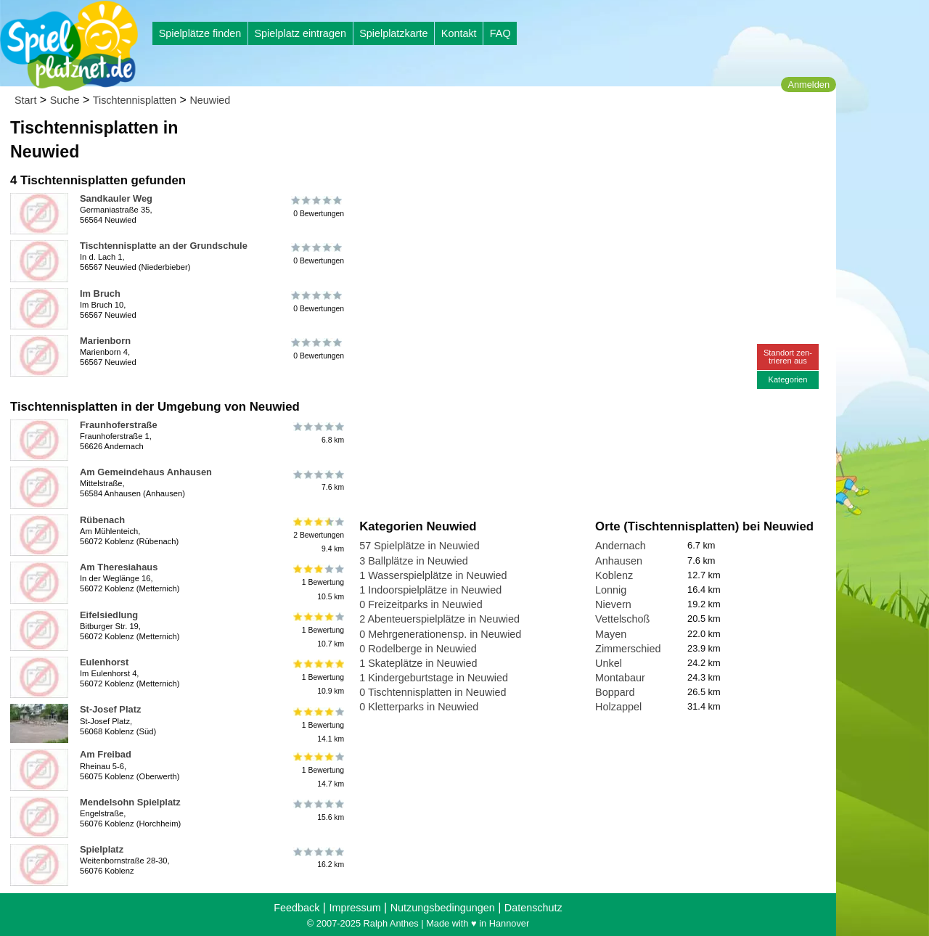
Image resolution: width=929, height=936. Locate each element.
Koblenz (614, 575)
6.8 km (317, 433)
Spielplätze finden (200, 33)
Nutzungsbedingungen (442, 908)
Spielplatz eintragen (299, 33)
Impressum (354, 908)
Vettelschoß (622, 619)
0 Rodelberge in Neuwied (418, 648)
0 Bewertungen (317, 207)
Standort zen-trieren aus (788, 356)
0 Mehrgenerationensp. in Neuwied (440, 634)
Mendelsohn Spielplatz (130, 802)
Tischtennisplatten (134, 100)
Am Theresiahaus (118, 567)
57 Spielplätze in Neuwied (419, 545)
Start (25, 100)
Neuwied (209, 100)
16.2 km (317, 858)
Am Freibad (105, 754)
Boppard (614, 692)
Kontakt (459, 33)
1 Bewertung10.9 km (317, 677)
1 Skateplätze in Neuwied (418, 663)
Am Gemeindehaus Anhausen (146, 472)
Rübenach (102, 519)
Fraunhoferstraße (118, 424)
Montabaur (620, 677)
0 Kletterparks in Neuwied (418, 707)
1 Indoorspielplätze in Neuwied (430, 590)
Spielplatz (101, 849)
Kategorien (787, 379)
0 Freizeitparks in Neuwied (421, 604)
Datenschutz (533, 908)
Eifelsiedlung (109, 614)
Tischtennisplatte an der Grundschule (163, 245)
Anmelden (808, 84)
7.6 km (317, 480)
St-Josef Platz (110, 709)
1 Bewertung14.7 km (317, 769)
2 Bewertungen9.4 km (317, 535)
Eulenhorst (104, 662)
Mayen (610, 634)
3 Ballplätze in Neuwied (413, 561)
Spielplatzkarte (393, 33)
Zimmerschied (627, 648)
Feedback (296, 908)
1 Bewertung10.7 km (317, 630)
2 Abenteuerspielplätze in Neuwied (439, 619)
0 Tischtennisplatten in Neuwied (432, 692)
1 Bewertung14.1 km (317, 724)
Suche (65, 100)
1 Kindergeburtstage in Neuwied (433, 677)
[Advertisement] (524, 138)
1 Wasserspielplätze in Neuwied (433, 575)
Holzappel (618, 707)
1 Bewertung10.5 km (317, 582)
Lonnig (610, 590)
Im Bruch (100, 293)
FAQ (500, 33)
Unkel (608, 663)
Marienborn (105, 340)
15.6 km (317, 810)
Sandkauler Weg (116, 198)
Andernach (620, 545)
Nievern (613, 604)
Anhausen (618, 561)
